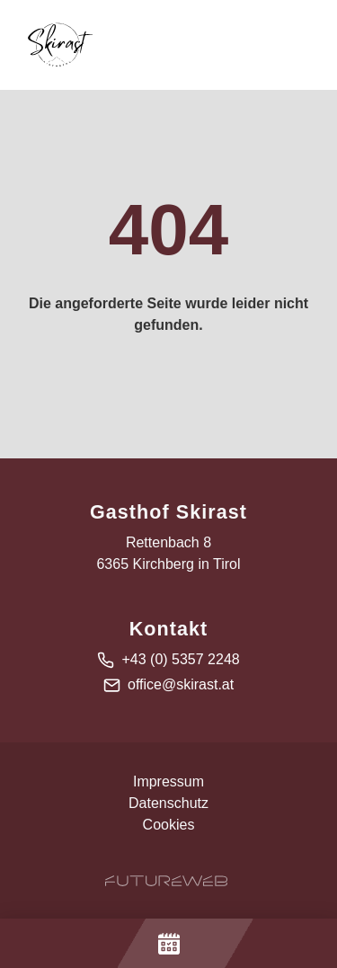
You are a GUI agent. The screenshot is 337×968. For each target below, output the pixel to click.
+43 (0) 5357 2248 (180, 659)
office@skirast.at (181, 684)
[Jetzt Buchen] (168, 943)
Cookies (169, 824)
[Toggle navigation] (304, 45)
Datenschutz (168, 803)
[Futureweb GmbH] (166, 881)
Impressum (168, 781)
